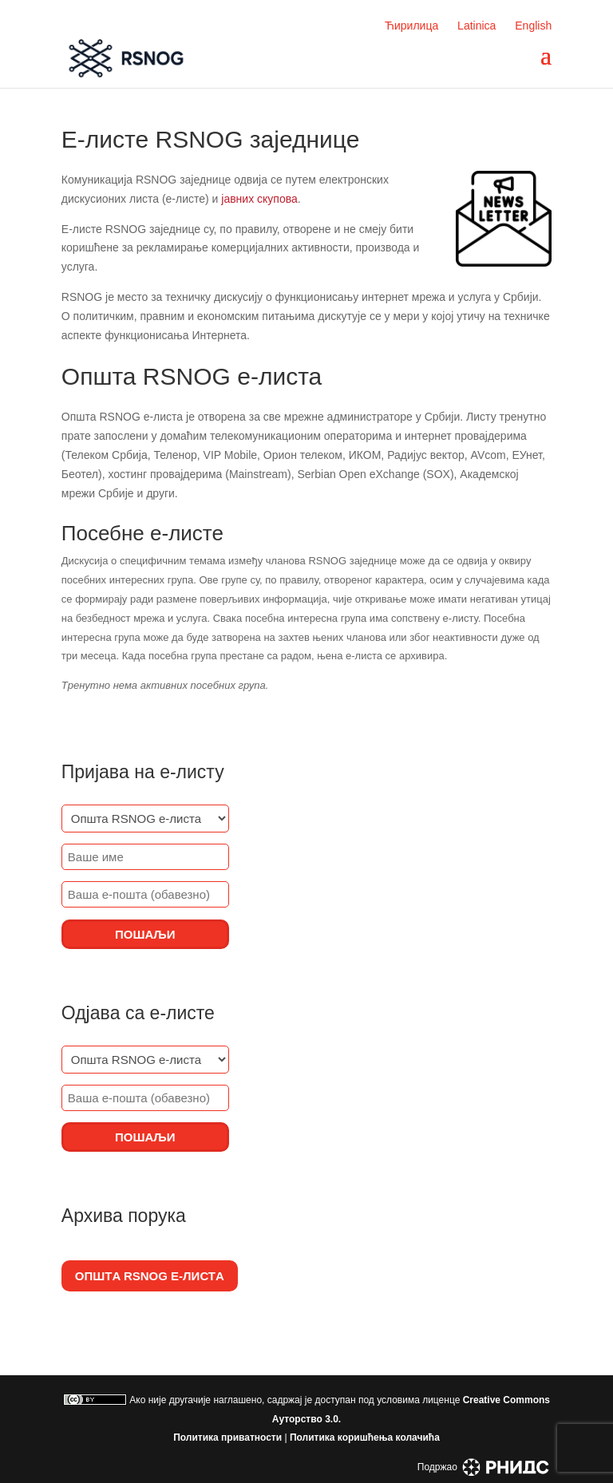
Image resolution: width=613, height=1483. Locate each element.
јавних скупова (259, 198)
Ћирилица (411, 25)
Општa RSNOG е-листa (149, 1276)
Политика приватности (227, 1437)
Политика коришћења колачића (365, 1437)
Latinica (476, 25)
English (533, 25)
